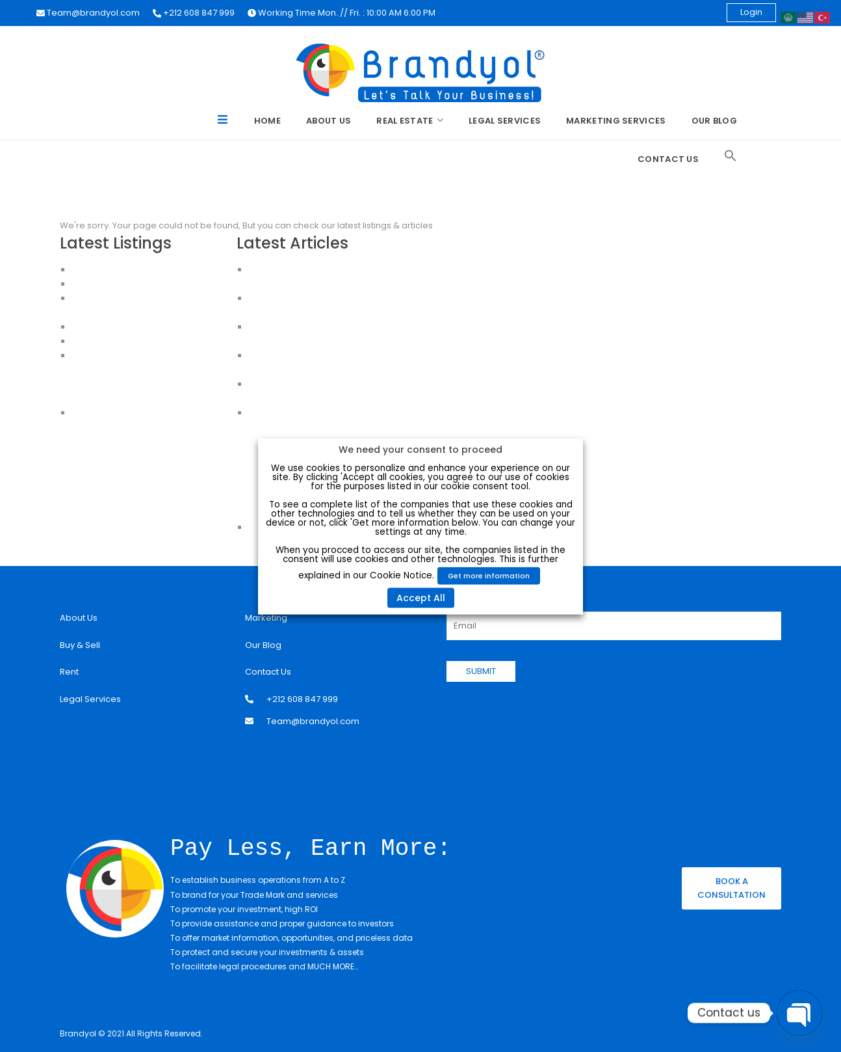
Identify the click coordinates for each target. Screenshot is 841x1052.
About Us (328, 121)
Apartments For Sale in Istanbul (136, 370)
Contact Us (668, 159)
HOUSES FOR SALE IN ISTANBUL (132, 327)
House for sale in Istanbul (125, 413)
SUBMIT (481, 671)
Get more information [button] (489, 575)
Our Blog (714, 121)
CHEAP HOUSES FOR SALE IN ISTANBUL (147, 341)
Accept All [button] (420, 597)
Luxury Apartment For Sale (125, 269)
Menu (223, 121)
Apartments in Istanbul (118, 355)
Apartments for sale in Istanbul (135, 398)
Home (267, 121)
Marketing (266, 618)
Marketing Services (616, 121)
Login (751, 12)
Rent (69, 672)
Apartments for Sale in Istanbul (135, 284)
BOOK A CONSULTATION (731, 887)
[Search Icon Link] (730, 156)
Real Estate (404, 121)
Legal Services (505, 121)
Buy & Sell (80, 645)
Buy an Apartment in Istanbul (131, 384)
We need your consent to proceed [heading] (420, 448)
